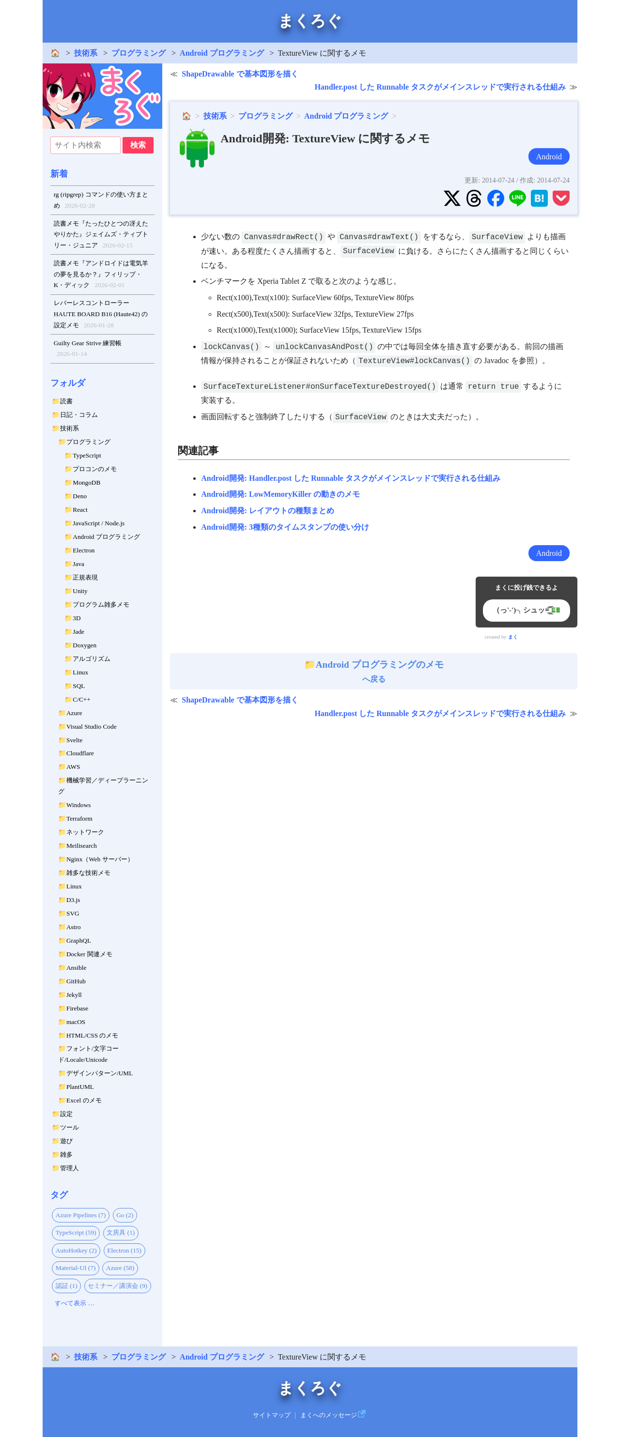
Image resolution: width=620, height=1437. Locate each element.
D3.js (73, 899)
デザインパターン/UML (99, 1073)
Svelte (74, 740)
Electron (83, 550)
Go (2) (124, 1215)
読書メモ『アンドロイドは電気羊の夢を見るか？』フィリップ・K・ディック (101, 275)
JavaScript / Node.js (98, 523)
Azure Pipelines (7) (81, 1215)
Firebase (77, 1008)
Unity (80, 591)
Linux (80, 672)
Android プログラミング (222, 53)
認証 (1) (67, 1285)
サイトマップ (272, 1415)
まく (513, 637)
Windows (78, 805)
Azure (74, 713)
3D (76, 618)
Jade (78, 631)
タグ (59, 1195)
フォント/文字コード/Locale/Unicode (88, 1054)
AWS (73, 766)
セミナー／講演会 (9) (117, 1285)
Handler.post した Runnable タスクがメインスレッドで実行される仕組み (440, 87)
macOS (75, 1021)
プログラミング (138, 53)
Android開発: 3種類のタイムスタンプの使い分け (285, 527)
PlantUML (80, 1086)
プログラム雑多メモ (101, 604)
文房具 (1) (121, 1232)
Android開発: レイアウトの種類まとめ (267, 510)
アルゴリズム (91, 658)
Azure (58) (120, 1267)
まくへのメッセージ (328, 1415)
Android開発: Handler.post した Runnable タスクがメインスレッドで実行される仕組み (350, 478)
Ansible (76, 967)
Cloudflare (80, 753)
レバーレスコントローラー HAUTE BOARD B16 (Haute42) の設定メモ (101, 315)
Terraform (79, 818)
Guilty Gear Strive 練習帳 (88, 349)
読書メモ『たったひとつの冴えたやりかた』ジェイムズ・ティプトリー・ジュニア (101, 235)
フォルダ (67, 383)
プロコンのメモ (95, 469)
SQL (79, 685)
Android (549, 157)
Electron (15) (124, 1250)
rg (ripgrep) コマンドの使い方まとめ (101, 201)
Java (78, 563)
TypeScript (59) (76, 1232)
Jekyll (74, 994)
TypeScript (87, 455)
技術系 (85, 53)
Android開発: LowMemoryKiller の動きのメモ (280, 494)
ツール (69, 1127)
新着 (59, 174)
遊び (66, 1141)
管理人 (69, 1168)
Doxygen (84, 645)
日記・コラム (79, 414)
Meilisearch (81, 845)
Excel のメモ (84, 1100)
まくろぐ (310, 21)
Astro (73, 927)
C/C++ (82, 699)
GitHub (76, 981)
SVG (72, 913)
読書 (66, 401)
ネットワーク (85, 832)
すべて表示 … (74, 1303)
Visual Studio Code (91, 726)
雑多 (66, 1154)
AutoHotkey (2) (76, 1250)
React (80, 509)
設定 (66, 1113)
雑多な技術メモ (88, 872)
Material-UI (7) (76, 1267)
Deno (80, 496)
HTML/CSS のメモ (92, 1035)
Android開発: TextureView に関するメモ (325, 138)
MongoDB (86, 482)
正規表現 (85, 577)
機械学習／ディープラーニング (103, 786)
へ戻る (374, 671)
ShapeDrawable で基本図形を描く (240, 74)
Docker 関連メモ (89, 954)
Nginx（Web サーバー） (100, 859)
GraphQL (78, 940)
